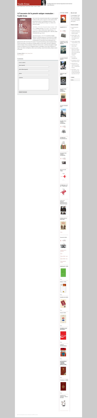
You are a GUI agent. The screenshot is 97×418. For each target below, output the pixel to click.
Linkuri (39, 6)
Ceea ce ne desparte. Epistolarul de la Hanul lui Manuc (63, 202)
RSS (33, 414)
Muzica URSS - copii (64, 256)
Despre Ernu (22, 6)
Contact (35, 6)
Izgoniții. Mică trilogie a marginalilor (63, 90)
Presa (29, 6)
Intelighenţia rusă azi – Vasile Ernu (64, 185)
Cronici (26, 53)
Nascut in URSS (63, 237)
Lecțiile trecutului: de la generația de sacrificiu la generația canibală (76, 32)
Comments (21, 77)
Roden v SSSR (63, 281)
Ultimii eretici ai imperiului (63, 219)
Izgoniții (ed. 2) (63, 27)
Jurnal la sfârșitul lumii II (64, 58)
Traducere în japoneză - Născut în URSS (64, 396)
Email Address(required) (23, 69)
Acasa (18, 6)
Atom (37, 414)
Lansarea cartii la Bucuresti (63, 251)
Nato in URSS (63, 312)
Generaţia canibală (64, 12)
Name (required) (22, 65)
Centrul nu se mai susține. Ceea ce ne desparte (64, 42)
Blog (32, 6)
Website (20, 73)
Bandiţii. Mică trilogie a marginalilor (63, 122)
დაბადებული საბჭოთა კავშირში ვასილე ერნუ (63, 363)
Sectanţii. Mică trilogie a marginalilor (63, 154)
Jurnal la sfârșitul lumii (64, 106)
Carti (27, 6)
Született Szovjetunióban (63, 345)
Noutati (29, 53)
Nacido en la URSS (64, 297)
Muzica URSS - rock (63, 258)
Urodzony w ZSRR (64, 380)
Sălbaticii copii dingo (63, 74)
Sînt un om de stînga (63, 170)
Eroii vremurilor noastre (63, 262)
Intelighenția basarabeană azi (63, 138)
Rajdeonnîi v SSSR (64, 266)
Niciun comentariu (20, 54)
